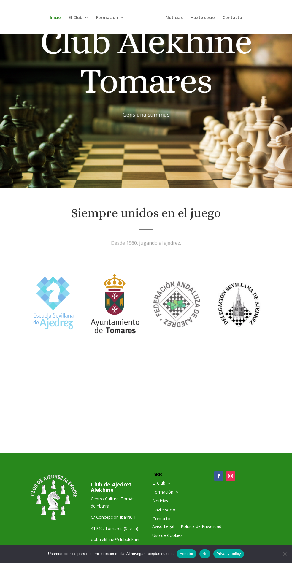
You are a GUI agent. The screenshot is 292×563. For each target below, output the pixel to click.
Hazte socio (200, 16)
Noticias (172, 16)
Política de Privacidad (201, 526)
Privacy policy (228, 553)
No (204, 553)
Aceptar (186, 553)
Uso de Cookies (167, 535)
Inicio (57, 16)
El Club (78, 16)
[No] (285, 554)
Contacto (230, 16)
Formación (109, 16)
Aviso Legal (163, 526)
